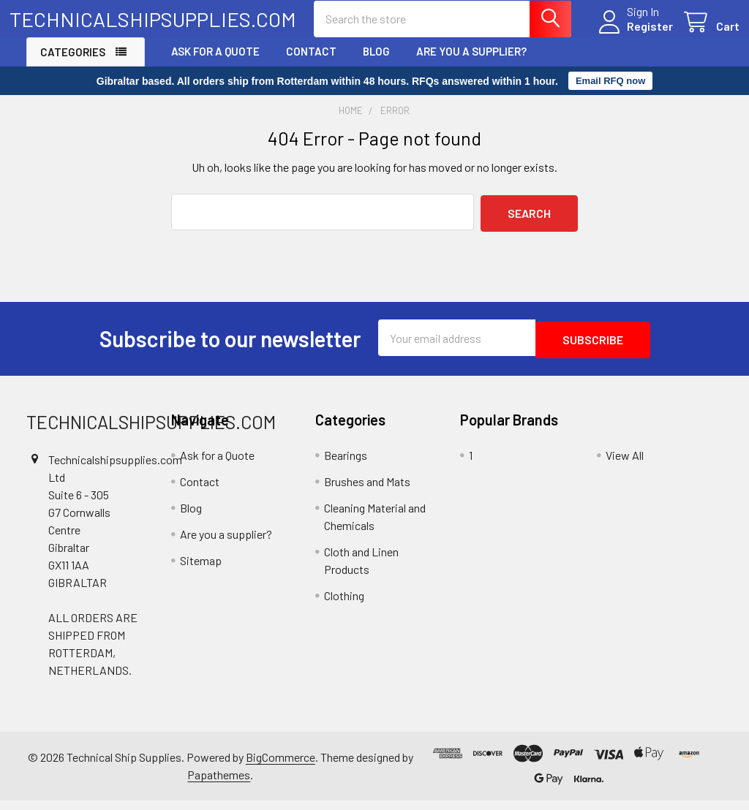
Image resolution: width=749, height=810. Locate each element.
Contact (311, 63)
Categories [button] (72, 64)
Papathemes (218, 784)
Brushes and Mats (367, 490)
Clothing (344, 604)
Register (633, 34)
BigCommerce (280, 766)
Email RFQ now (610, 93)
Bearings (345, 464)
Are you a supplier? (471, 63)
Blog (376, 63)
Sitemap (201, 569)
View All (625, 464)
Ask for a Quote (215, 63)
